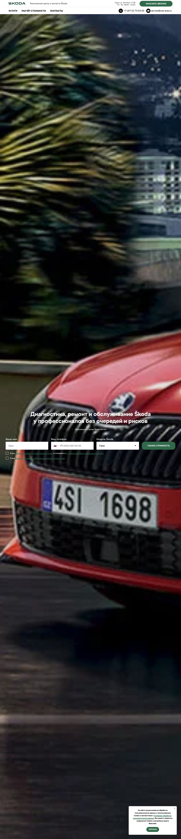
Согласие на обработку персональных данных (34, 453)
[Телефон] (131, 11)
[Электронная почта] (159, 11)
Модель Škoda (104, 439)
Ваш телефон (58, 439)
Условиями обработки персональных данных (84, 453)
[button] (156, 4)
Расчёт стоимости (34, 10)
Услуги (12, 10)
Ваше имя (11, 439)
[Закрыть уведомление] (174, 808)
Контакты (56, 10)
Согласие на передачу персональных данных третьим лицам (40, 458)
